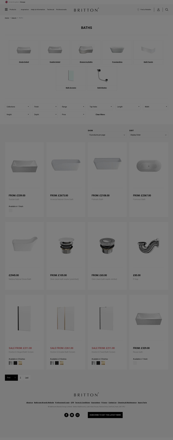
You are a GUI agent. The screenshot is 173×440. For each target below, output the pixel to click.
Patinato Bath (97, 199)
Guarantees (95, 402)
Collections (11, 107)
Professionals (61, 9)
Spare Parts (142, 402)
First (8, 378)
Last (26, 378)
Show (90, 131)
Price (64, 114)
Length (120, 107)
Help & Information (38, 9)
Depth (36, 114)
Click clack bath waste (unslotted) (64, 279)
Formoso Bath (139, 199)
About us (29, 402)
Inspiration (25, 9)
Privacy (104, 402)
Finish (36, 107)
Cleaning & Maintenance (127, 402)
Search (14, 18)
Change (22, 2)
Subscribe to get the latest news (105, 415)
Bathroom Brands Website (44, 402)
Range (64, 107)
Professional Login (62, 402)
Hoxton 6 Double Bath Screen (62, 352)
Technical (50, 9)
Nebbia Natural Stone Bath (20, 279)
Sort (131, 131)
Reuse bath (138, 352)
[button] (158, 9)
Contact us (112, 402)
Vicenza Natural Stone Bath (61, 199)
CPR (72, 402)
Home (7, 18)
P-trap (135, 279)
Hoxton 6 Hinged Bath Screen (21, 352)
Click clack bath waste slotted (104, 279)
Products (13, 9)
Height (9, 114)
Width (147, 107)
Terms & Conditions (82, 402)
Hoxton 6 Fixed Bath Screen (103, 352)
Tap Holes (93, 107)
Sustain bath (14, 199)
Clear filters (100, 114)
